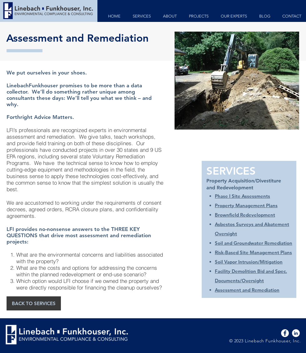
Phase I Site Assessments (242, 196)
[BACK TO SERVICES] (34, 303)
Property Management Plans (246, 205)
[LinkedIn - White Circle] (296, 333)
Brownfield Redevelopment (245, 215)
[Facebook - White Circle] (285, 333)
